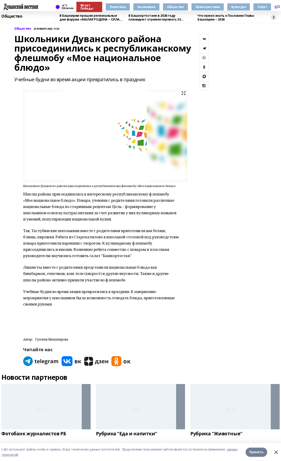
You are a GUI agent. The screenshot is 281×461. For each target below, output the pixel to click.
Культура (238, 7)
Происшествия (207, 7)
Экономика (146, 7)
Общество (175, 7)
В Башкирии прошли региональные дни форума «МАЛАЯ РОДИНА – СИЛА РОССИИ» (89, 17)
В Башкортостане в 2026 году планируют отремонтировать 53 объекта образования (154, 17)
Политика (118, 7)
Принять (256, 452)
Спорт (262, 7)
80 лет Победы (86, 6)
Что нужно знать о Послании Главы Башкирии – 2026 (226, 17)
